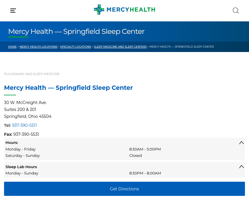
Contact (16, 132)
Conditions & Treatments (33, 54)
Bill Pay (15, 121)
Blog (137, 110)
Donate (140, 132)
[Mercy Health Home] (11, 9)
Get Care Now (22, 110)
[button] (124, 29)
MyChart (141, 121)
